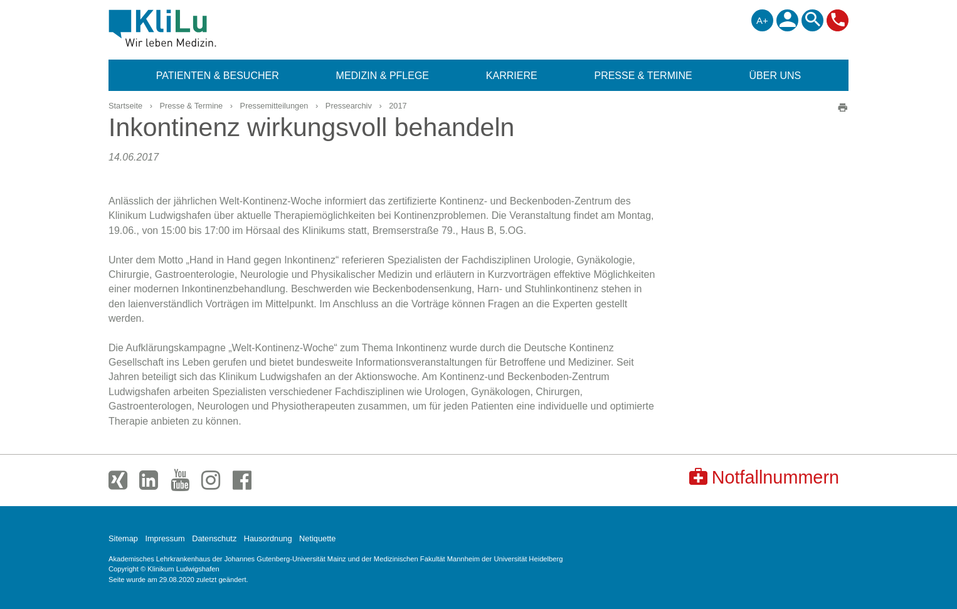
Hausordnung (268, 538)
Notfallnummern (764, 477)
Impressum (164, 538)
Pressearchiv (348, 105)
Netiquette (317, 538)
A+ (762, 20)
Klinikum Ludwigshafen (190, 28)
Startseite (125, 105)
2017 (397, 105)
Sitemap (123, 538)
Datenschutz (214, 538)
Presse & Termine (191, 105)
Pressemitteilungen (274, 105)
